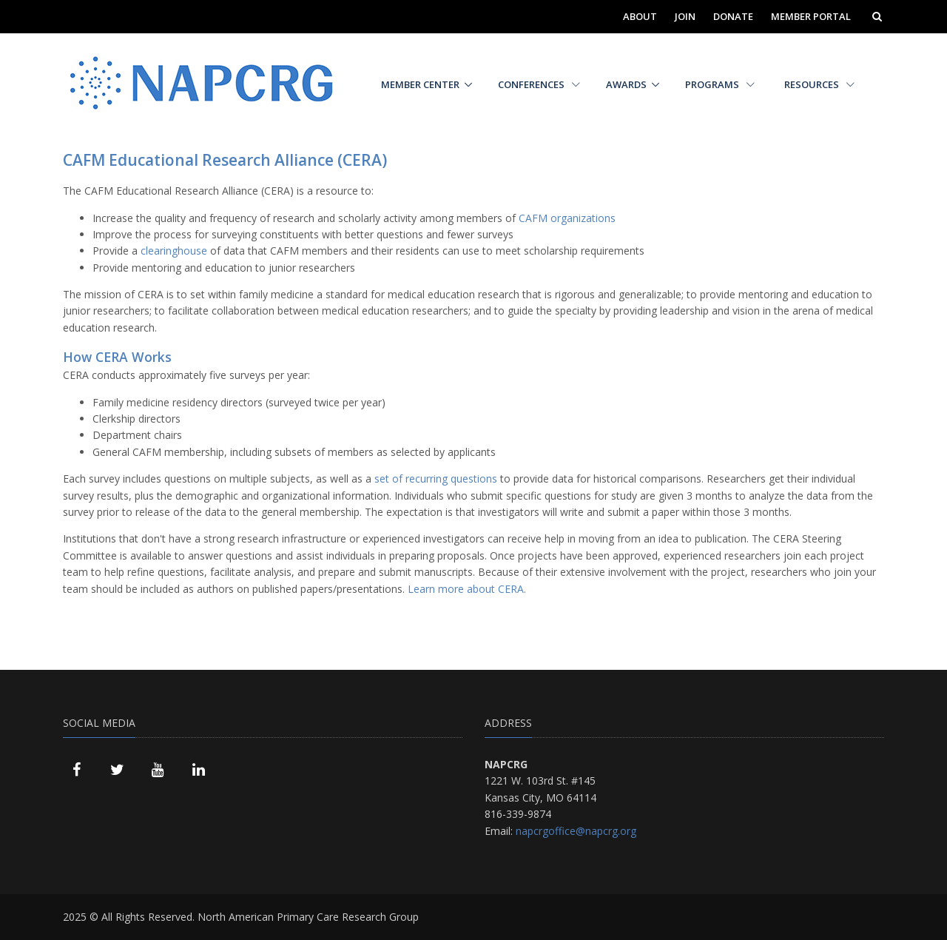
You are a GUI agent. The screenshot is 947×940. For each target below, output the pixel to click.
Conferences (539, 84)
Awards (626, 84)
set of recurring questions (435, 478)
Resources (819, 84)
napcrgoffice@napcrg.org (576, 831)
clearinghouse (174, 251)
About (640, 16)
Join (685, 16)
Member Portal (811, 16)
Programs (720, 84)
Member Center (420, 84)
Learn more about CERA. (467, 589)
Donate (733, 16)
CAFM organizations (567, 218)
